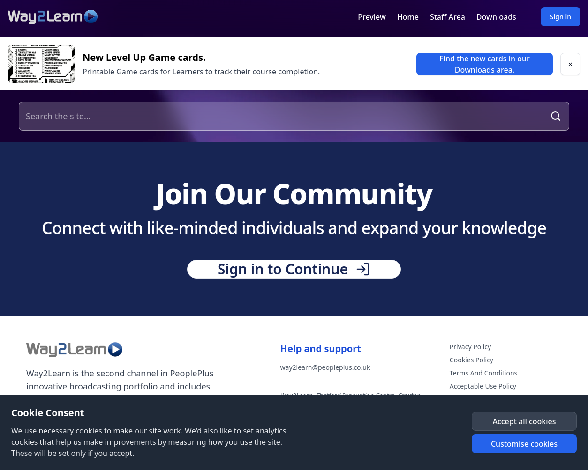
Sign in (560, 16)
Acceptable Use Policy (483, 386)
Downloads (496, 17)
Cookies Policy (471, 359)
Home (408, 17)
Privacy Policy (470, 346)
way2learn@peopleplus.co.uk (325, 367)
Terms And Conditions (483, 372)
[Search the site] (283, 116)
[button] (570, 64)
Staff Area (447, 17)
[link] (484, 64)
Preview (372, 17)
